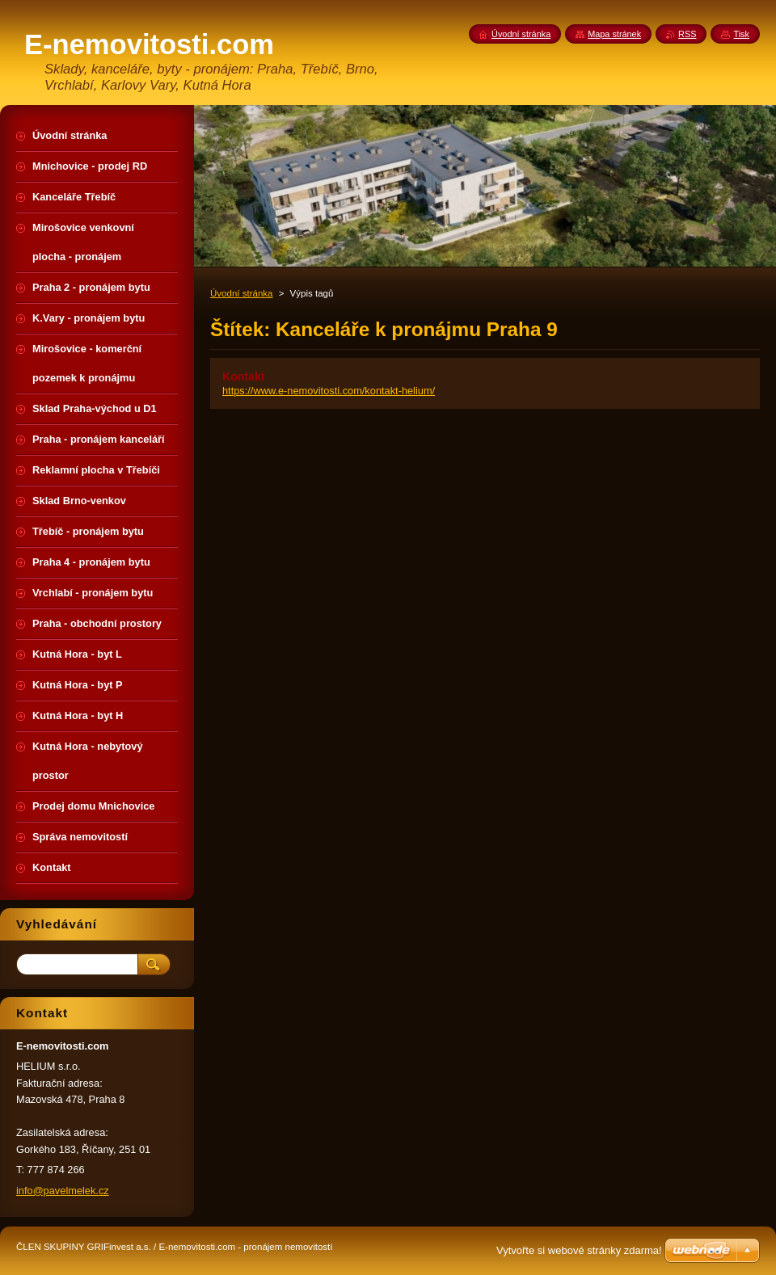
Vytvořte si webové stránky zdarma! (579, 1250)
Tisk (741, 34)
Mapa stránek (614, 34)
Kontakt (243, 376)
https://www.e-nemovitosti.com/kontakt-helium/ (328, 391)
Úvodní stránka (241, 293)
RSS (687, 34)
